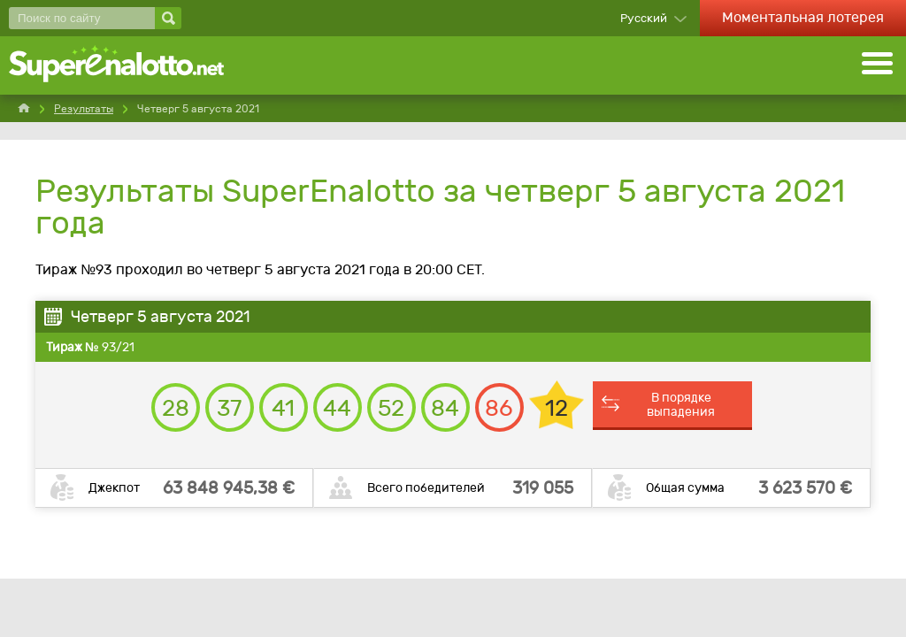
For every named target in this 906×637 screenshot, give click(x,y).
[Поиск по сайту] (82, 18)
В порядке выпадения (681, 404)
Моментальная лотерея (803, 17)
